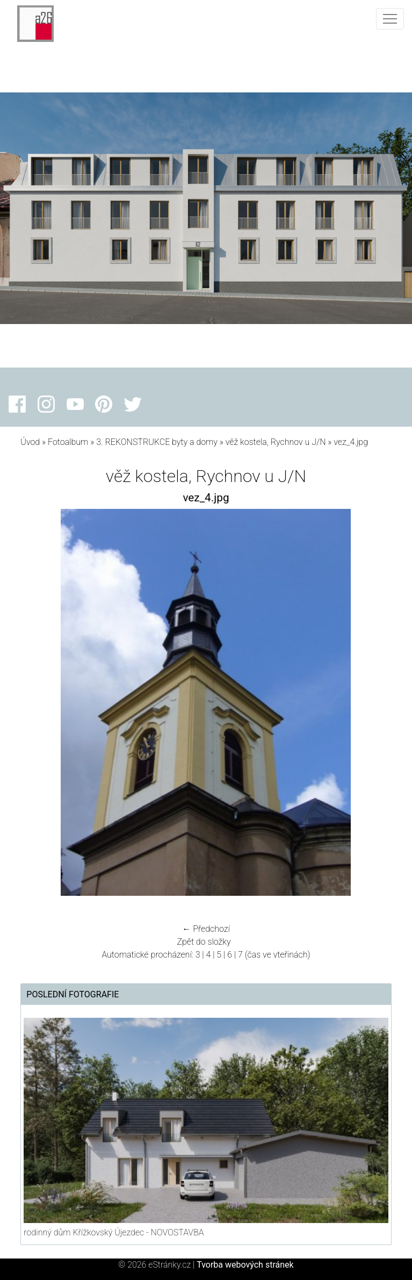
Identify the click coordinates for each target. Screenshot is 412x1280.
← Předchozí (205, 929)
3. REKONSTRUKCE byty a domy (157, 442)
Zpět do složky (203, 942)
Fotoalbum (68, 442)
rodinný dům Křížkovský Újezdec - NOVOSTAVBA (114, 1232)
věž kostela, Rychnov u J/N (276, 442)
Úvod (30, 442)
